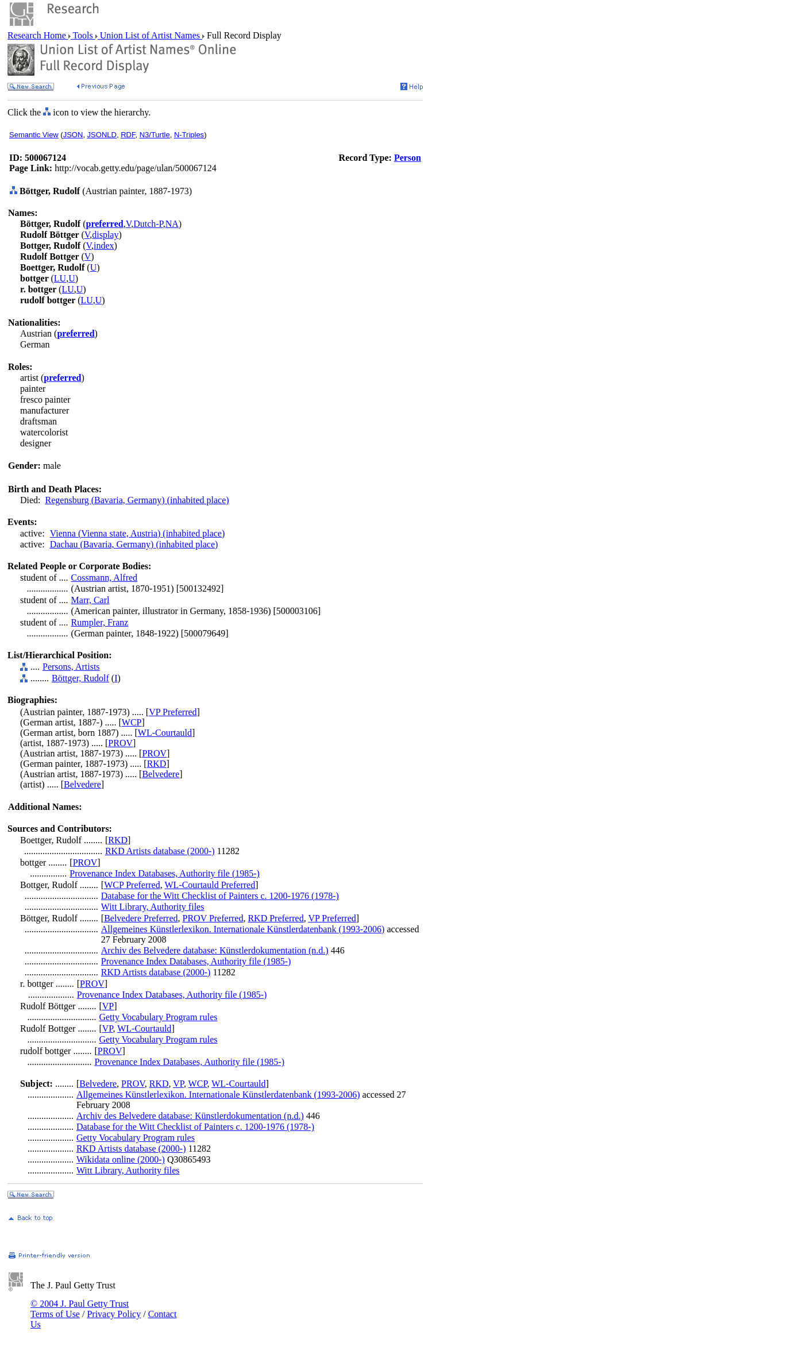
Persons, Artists (71, 666)
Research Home (37, 35)
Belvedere (160, 774)
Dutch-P (148, 224)
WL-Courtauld (165, 733)
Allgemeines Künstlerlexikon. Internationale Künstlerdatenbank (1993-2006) (243, 929)
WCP (132, 722)
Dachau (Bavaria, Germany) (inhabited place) (134, 544)
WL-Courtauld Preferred (209, 885)
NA (172, 224)
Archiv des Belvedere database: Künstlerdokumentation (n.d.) (215, 950)
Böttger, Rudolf (80, 678)
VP (108, 1006)
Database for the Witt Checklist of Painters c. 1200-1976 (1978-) (220, 896)
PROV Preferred (213, 918)
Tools (83, 35)
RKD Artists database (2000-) (160, 851)
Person (407, 158)
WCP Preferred (132, 885)
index (104, 245)
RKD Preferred (275, 918)
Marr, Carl (90, 600)
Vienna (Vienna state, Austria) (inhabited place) (137, 533)
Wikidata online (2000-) (120, 1159)
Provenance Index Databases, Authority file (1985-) (165, 873)
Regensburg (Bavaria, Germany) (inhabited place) (137, 500)
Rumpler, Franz (100, 622)
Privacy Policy (114, 1314)
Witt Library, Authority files (153, 907)
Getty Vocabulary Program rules (158, 1017)
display (105, 235)
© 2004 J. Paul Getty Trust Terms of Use (79, 1309)
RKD (157, 764)
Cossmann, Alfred (104, 577)
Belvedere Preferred (141, 918)
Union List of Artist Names (150, 35)
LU (60, 278)
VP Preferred (172, 712)
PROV (120, 743)
